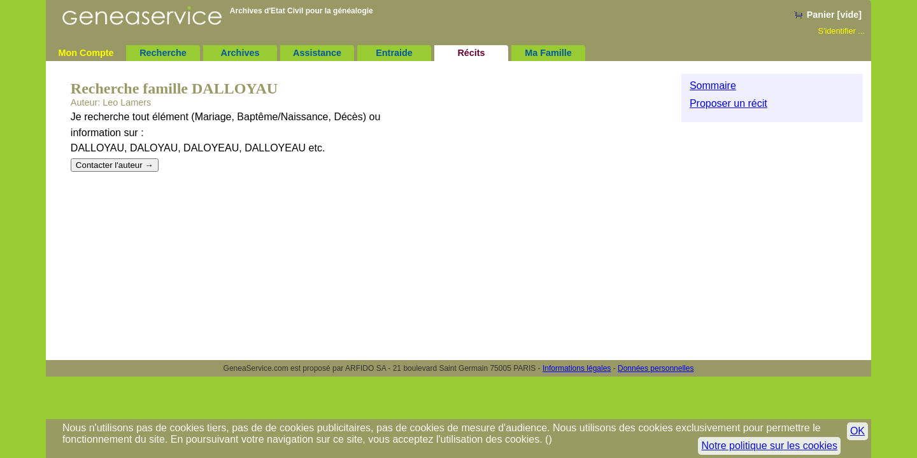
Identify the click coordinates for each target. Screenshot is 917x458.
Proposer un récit (728, 103)
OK (857, 431)
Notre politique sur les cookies (769, 445)
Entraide (394, 53)
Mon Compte (85, 53)
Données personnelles (655, 368)
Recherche (163, 53)
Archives (240, 53)
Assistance (317, 53)
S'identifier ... (841, 31)
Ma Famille (548, 53)
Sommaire (713, 85)
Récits (471, 53)
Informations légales (577, 368)
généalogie (353, 10)
